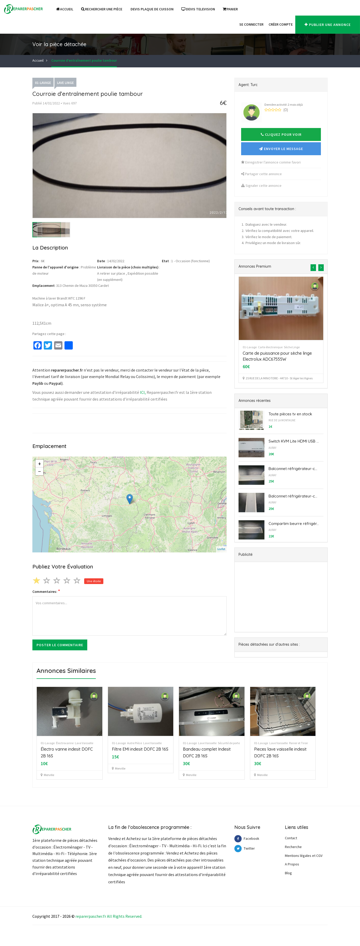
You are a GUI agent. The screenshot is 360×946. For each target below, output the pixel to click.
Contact (291, 838)
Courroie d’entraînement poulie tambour (84, 60)
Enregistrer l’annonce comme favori (271, 162)
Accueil (64, 9)
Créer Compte (281, 24)
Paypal (55, 383)
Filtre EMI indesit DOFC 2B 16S (140, 749)
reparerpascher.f (90, 916)
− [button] (39, 471)
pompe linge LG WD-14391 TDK (272, 353)
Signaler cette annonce (261, 185)
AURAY (272, 448)
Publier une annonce (328, 24)
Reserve (132, 916)
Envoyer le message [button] (281, 148)
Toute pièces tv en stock (290, 413)
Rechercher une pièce (101, 9)
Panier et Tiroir (298, 743)
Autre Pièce (134, 743)
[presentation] (313, 267)
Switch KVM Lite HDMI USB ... (294, 441)
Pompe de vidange (285, 347)
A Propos (292, 864)
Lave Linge (65, 83)
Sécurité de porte (229, 743)
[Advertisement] (281, 597)
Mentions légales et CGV (303, 855)
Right (118, 916)
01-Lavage (43, 83)
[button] (234, 24)
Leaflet (221, 549)
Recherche (293, 846)
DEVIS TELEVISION (198, 9)
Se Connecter (251, 24)
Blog (288, 873)
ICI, (143, 392)
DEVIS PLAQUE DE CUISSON (152, 9)
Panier (230, 9)
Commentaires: (46, 591)
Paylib (37, 383)
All (109, 916)
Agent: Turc (248, 84)
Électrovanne (65, 743)
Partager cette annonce (261, 174)
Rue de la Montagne (282, 420)
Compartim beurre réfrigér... (294, 523)
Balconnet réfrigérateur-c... (293, 468)
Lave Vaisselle (84, 743)
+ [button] (39, 463)
